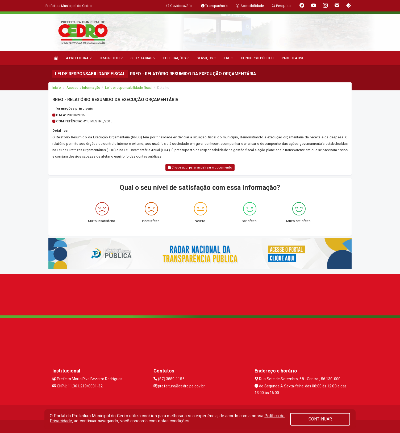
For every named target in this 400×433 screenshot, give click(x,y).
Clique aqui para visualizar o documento (200, 167)
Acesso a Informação (83, 88)
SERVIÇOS (206, 58)
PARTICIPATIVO (293, 58)
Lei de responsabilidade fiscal (128, 88)
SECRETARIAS (143, 58)
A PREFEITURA (78, 58)
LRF (228, 58)
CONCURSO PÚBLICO (257, 58)
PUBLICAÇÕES (176, 58)
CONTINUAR (320, 419)
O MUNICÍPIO (111, 58)
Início (56, 88)
